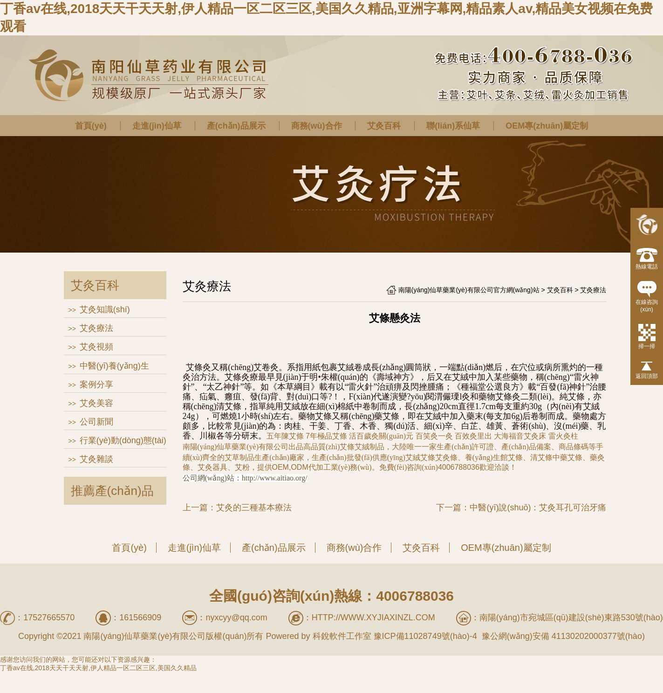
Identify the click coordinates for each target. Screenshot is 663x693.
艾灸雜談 (96, 459)
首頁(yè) (91, 125)
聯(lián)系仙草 (453, 125)
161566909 (140, 617)
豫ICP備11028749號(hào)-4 (425, 636)
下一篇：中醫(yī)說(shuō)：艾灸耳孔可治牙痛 (521, 507)
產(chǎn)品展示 (236, 125)
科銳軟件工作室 (342, 636)
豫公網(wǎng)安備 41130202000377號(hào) (562, 636)
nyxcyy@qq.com (236, 617)
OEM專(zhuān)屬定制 (547, 125)
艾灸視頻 (96, 346)
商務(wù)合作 (316, 125)
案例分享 (96, 384)
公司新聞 (96, 421)
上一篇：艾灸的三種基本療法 (237, 507)
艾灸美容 (96, 403)
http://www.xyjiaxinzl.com (373, 617)
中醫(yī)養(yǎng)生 (114, 366)
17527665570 (49, 617)
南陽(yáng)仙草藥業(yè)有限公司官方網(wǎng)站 (469, 290)
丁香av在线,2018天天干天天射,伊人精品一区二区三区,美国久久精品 (98, 668)
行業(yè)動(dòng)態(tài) (123, 440)
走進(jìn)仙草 (156, 125)
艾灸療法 (96, 328)
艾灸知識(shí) (105, 309)
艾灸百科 (384, 125)
